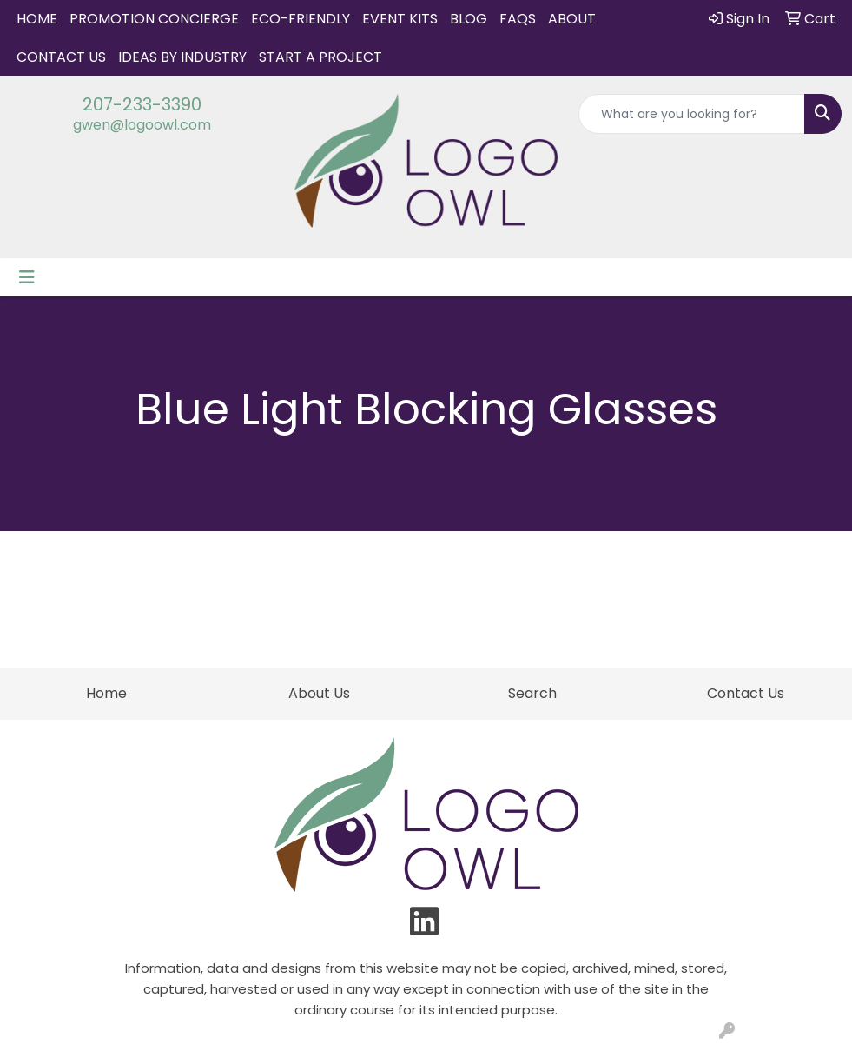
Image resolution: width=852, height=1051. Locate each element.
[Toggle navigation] (27, 277)
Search (532, 693)
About (572, 19)
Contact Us (61, 57)
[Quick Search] (691, 114)
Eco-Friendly (300, 19)
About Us (319, 693)
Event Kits (400, 19)
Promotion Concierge (154, 19)
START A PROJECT (320, 57)
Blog (468, 19)
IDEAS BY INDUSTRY (182, 57)
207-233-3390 (142, 104)
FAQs (517, 19)
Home (37, 19)
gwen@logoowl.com (142, 125)
